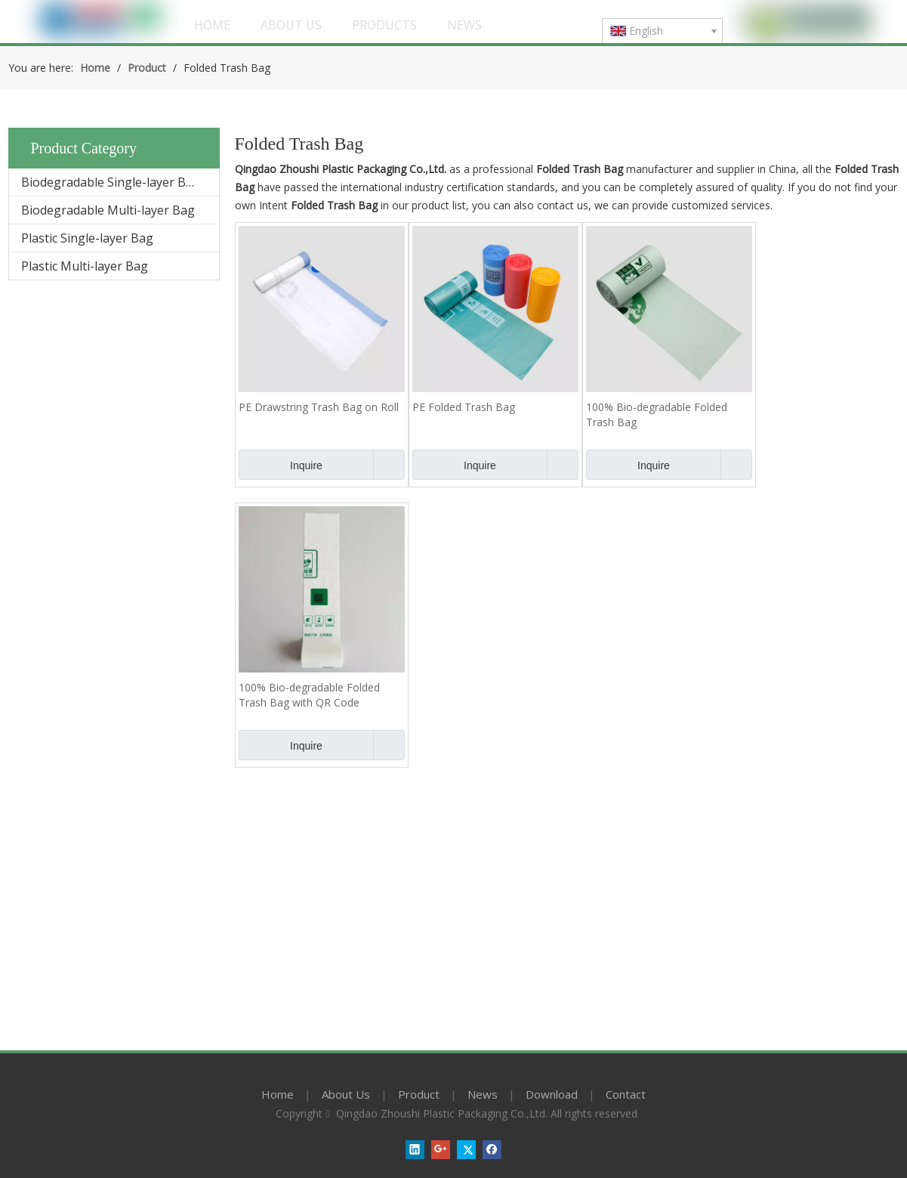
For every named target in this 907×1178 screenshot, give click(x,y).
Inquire (280, 465)
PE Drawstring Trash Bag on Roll (319, 407)
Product (419, 1094)
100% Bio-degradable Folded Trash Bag (656, 414)
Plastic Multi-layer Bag (84, 266)
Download (552, 1094)
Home (277, 1094)
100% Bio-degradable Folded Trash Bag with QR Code (309, 695)
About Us (346, 1094)
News (482, 1094)
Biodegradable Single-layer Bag (110, 182)
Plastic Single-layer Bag (87, 238)
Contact (626, 1094)
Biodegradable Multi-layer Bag (108, 210)
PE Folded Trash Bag (463, 407)
